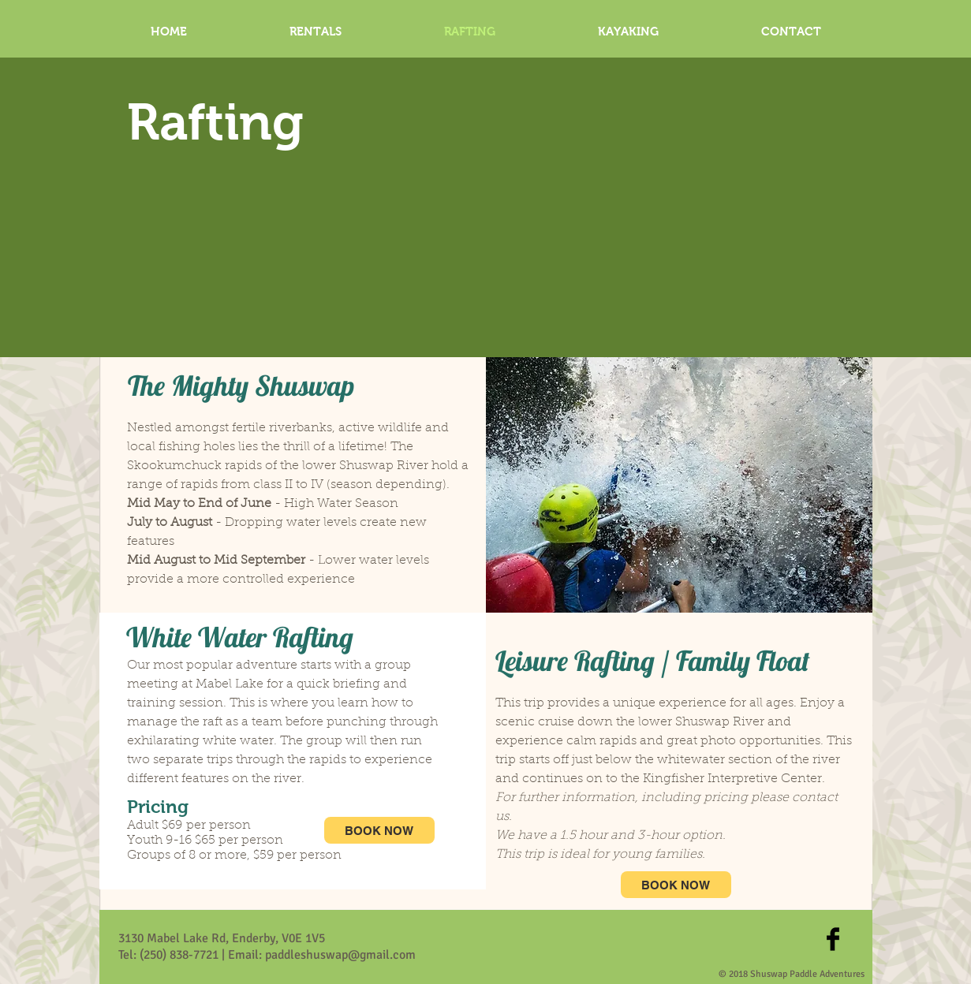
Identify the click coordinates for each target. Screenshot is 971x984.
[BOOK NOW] (379, 830)
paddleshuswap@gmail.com (340, 955)
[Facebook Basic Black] (833, 939)
